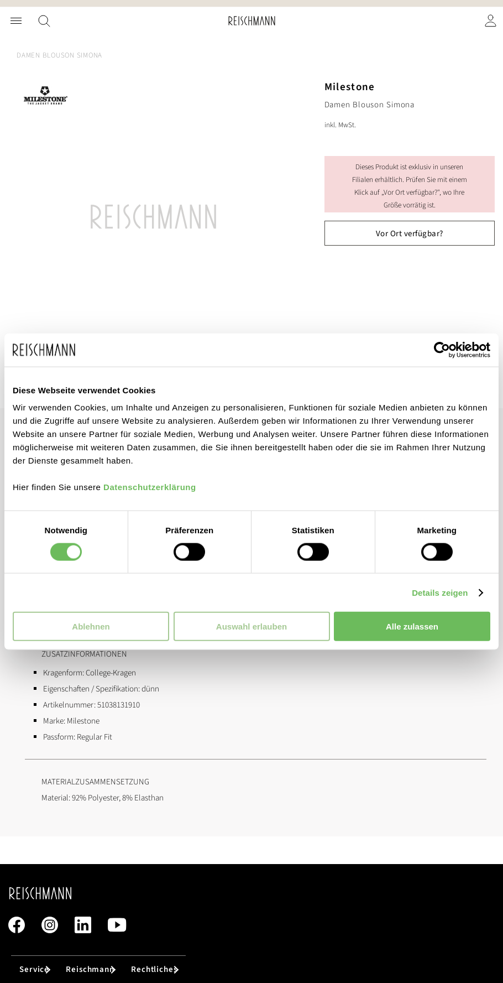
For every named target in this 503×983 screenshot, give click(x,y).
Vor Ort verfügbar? (409, 234)
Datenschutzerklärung (149, 487)
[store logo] (251, 20)
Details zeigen (440, 592)
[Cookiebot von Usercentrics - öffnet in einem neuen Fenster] (442, 349)
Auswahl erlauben (251, 626)
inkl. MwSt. (340, 125)
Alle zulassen (412, 626)
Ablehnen (90, 626)
